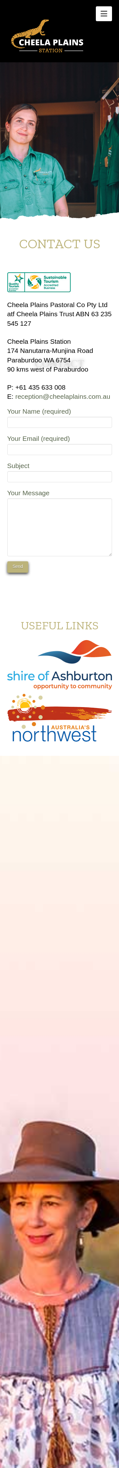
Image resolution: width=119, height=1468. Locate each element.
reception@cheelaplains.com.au (62, 396)
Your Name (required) (59, 417)
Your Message (59, 498)
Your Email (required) (59, 444)
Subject (59, 471)
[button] (104, 13)
